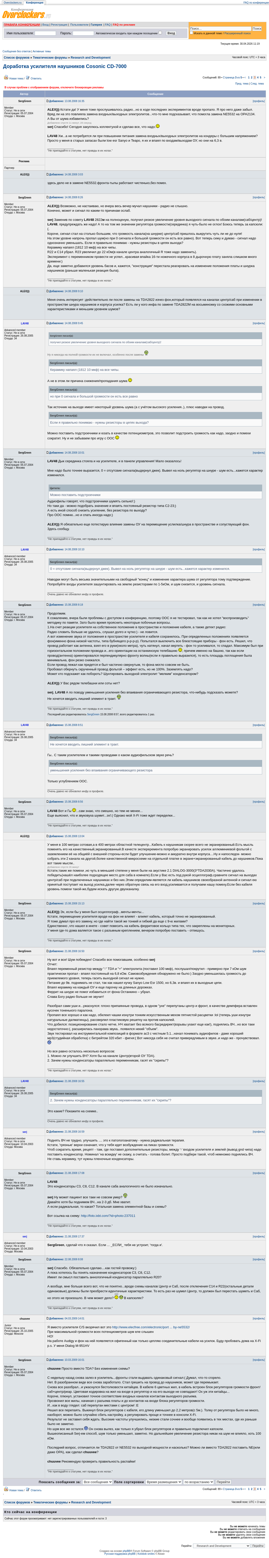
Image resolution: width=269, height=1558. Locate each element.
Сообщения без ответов (17, 51)
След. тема (257, 83)
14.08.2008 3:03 (66, 174)
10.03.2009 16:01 (66, 1359)
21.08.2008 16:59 (66, 1131)
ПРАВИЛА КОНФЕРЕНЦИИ (22, 24)
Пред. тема (241, 83)
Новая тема (16, 78)
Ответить (36, 78)
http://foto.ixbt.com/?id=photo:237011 (108, 1216)
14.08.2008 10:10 (66, 549)
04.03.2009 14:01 (66, 1318)
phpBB (126, 1551)
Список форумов (16, 57)
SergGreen (93, 714)
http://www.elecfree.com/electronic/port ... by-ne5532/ (151, 1327)
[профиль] (259, 101)
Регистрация (59, 24)
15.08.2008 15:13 (66, 903)
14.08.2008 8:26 (66, 197)
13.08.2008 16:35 (66, 101)
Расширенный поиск (237, 33)
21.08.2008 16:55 (66, 1081)
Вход (45, 24)
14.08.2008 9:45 (66, 323)
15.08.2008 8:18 (66, 604)
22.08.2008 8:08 (66, 1259)
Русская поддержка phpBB (120, 1553)
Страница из (232, 77)
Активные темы (42, 51)
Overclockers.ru (13, 2)
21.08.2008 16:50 (66, 951)
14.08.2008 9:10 (66, 291)
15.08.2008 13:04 (66, 836)
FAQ (108, 24)
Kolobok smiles (146, 1553)
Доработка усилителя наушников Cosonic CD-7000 (65, 66)
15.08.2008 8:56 (66, 801)
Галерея (96, 24)
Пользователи (79, 24)
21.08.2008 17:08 (66, 1173)
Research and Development (90, 57)
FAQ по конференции (256, 2)
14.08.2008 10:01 (66, 452)
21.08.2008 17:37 (66, 1236)
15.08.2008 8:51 (66, 725)
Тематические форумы (50, 57)
